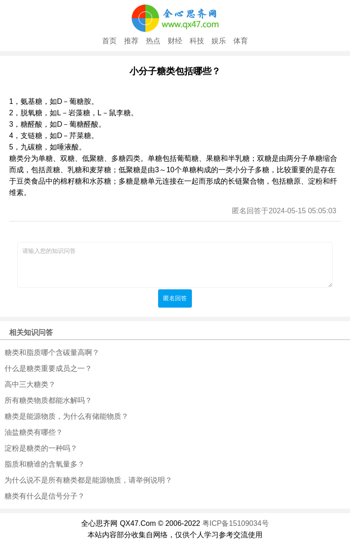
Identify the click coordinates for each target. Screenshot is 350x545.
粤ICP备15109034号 (235, 523)
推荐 (131, 41)
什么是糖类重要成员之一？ (48, 368)
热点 (153, 41)
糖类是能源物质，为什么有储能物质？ (67, 416)
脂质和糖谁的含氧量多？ (45, 464)
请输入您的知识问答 (174, 265)
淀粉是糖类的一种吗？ (41, 448)
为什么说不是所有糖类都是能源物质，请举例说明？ (88, 480)
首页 (109, 41)
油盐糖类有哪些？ (34, 432)
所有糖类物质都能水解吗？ (48, 400)
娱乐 (218, 41)
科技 (197, 41)
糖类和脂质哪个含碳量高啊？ (52, 352)
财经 (175, 41)
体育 (240, 41)
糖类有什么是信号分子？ (45, 496)
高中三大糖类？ (30, 384)
